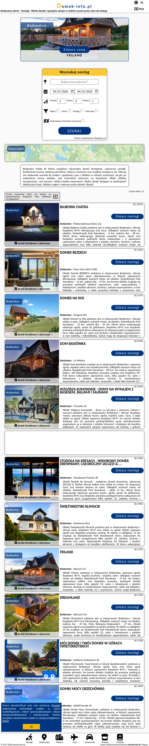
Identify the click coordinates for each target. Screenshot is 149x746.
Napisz (145, 744)
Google (56, 705)
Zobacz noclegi (127, 216)
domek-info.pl (74, 6)
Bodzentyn (12, 210)
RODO (5, 721)
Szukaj (74, 130)
